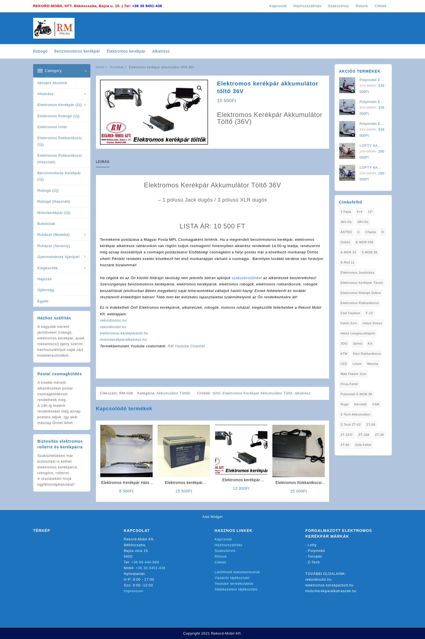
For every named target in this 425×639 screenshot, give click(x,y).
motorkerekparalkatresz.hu (123, 339)
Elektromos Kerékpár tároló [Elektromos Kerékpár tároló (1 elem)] (362, 282)
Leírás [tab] (103, 162)
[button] (199, 88)
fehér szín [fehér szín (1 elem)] (349, 323)
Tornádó (315, 556)
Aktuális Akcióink (52, 83)
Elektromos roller (52, 127)
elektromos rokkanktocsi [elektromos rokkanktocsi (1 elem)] (360, 303)
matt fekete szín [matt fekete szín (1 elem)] (353, 374)
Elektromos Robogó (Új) (59, 116)
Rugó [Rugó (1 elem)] (345, 404)
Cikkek (220, 562)
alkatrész (303, 393)
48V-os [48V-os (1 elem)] (363, 221)
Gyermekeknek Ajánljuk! (59, 257)
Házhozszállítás (229, 545)
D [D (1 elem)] (383, 232)
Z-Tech (314, 562)
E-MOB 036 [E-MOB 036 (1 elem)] (364, 242)
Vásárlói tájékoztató (232, 578)
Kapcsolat (223, 539)
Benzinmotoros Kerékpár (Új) (59, 176)
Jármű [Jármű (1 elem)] (357, 343)
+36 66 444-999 (145, 562)
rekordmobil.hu (113, 327)
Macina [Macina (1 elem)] (372, 363)
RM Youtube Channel (186, 346)
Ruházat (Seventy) (54, 246)
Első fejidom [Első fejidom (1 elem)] (350, 313)
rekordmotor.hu (113, 320)
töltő (216, 393)
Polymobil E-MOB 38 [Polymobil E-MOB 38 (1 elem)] (356, 394)
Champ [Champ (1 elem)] (371, 232)
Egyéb (43, 301)
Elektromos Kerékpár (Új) (60, 105)
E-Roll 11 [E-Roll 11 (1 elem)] (348, 262)
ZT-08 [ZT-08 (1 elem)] (370, 424)
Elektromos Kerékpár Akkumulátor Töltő (257, 393)
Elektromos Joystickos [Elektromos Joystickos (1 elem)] (358, 272)
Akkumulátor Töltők (173, 393)
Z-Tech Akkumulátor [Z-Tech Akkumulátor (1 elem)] (356, 414)
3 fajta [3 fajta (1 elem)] (346, 211)
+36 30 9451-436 (147, 6)
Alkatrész (46, 94)
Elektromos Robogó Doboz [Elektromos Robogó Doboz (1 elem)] (361, 292)
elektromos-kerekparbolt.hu (124, 333)
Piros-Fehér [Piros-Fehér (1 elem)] (349, 384)
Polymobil (316, 551)
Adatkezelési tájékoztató (236, 589)
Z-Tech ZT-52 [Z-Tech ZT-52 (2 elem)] (351, 424)
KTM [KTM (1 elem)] (344, 353)
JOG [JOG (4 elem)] (344, 343)
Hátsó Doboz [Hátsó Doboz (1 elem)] (372, 323)
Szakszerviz (225, 551)
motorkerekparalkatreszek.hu (330, 591)
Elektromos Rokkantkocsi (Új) (60, 141)
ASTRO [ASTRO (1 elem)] (346, 232)
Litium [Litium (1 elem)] (357, 363)
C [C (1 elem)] (359, 232)
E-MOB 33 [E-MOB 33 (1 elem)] (348, 252)
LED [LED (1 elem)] (344, 363)
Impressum (133, 591)
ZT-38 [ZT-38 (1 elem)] (379, 434)
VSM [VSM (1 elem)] (375, 404)
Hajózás (45, 279)
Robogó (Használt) (54, 201)
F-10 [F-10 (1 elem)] (369, 313)
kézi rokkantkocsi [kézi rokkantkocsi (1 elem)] (367, 353)
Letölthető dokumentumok (237, 572)
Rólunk (221, 556)
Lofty (312, 545)
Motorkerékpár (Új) (54, 213)
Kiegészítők (48, 268)
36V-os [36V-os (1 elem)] (346, 221)
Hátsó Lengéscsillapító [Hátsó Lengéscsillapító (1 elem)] (358, 333)
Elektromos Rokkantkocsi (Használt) (60, 158)
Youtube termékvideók (234, 583)
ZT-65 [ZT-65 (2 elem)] (345, 444)
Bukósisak (47, 224)
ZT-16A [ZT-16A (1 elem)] (363, 434)
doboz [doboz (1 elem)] (345, 242)
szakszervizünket (247, 278)
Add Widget (212, 517)
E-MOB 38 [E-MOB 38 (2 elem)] (369, 252)
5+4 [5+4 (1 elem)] (360, 211)
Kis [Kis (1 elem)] (370, 343)
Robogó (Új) (48, 190)
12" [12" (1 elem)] (370, 211)
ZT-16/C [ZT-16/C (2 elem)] (347, 434)
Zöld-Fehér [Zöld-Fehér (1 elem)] (363, 444)
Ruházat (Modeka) (54, 235)
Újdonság (46, 290)
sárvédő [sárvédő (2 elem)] (360, 404)
